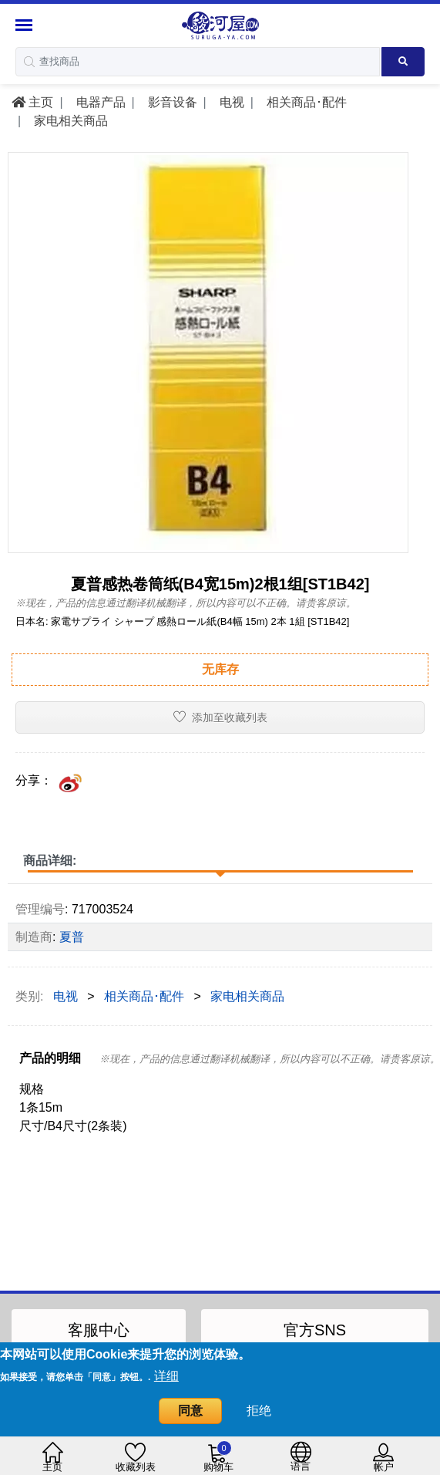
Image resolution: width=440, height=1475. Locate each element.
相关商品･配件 (304, 102)
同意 (190, 1410)
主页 (32, 102)
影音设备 (170, 102)
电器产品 (98, 102)
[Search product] (403, 61)
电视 (230, 102)
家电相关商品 (69, 120)
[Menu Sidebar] (25, 25)
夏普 (71, 936)
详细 (166, 1375)
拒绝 (259, 1410)
